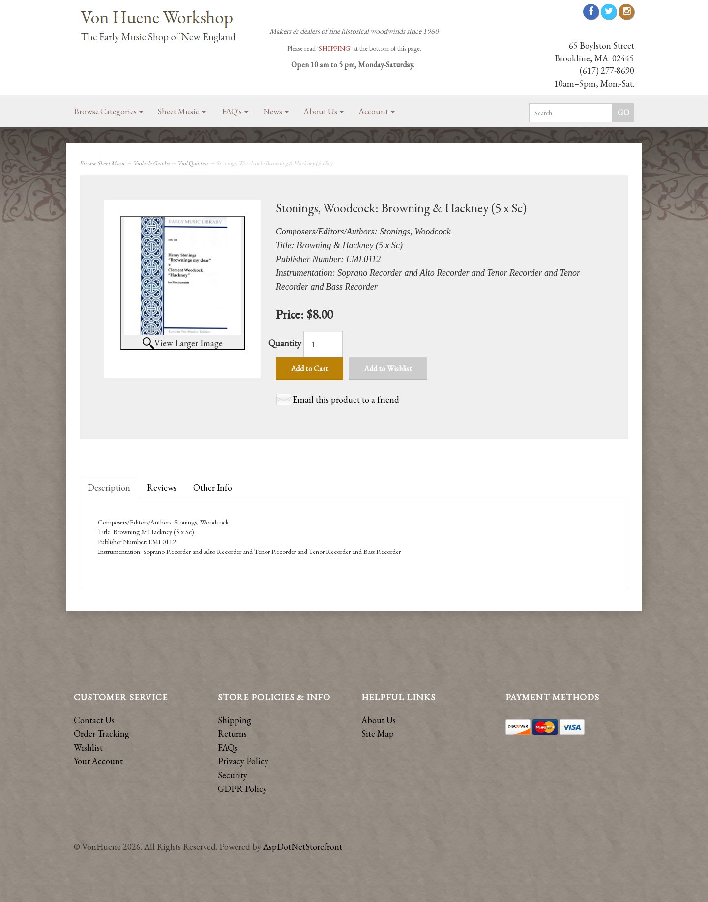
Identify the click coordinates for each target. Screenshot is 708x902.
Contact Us (94, 720)
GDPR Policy (242, 788)
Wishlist (88, 747)
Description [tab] (109, 487)
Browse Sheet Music (102, 163)
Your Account (98, 761)
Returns (232, 733)
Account (376, 111)
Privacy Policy (243, 761)
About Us (323, 111)
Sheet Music (182, 111)
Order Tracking (101, 733)
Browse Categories (108, 111)
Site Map (377, 733)
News (276, 111)
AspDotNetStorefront (302, 846)
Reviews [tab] (162, 487)
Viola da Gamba (151, 163)
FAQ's (235, 111)
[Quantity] (323, 344)
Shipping (234, 720)
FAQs (227, 747)
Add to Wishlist (388, 368)
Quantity (284, 343)
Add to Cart (309, 368)
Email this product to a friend (346, 399)
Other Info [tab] (212, 487)
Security (232, 775)
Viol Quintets (192, 163)
